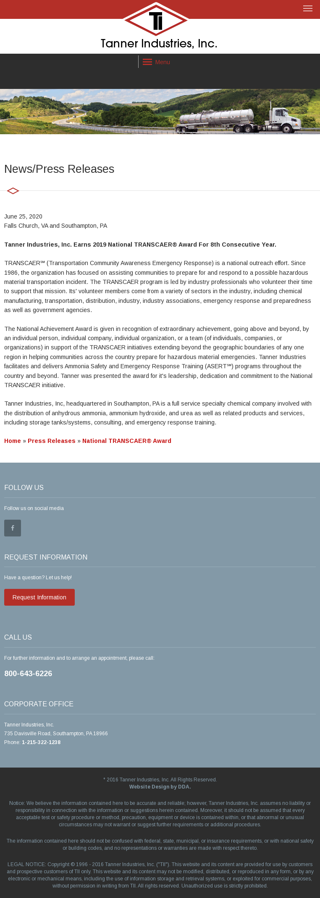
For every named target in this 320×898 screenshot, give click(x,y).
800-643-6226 (28, 673)
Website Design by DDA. (160, 787)
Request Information (39, 597)
